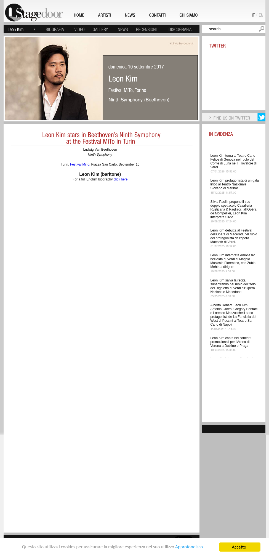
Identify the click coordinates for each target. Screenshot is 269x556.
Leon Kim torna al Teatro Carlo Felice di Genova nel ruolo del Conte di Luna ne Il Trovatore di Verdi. (234, 161)
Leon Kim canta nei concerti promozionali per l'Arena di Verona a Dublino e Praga (231, 342)
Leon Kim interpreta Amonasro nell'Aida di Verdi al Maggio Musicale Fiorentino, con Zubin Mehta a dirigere (233, 261)
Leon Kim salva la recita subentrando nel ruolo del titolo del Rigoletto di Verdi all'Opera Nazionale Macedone (233, 286)
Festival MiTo (79, 164)
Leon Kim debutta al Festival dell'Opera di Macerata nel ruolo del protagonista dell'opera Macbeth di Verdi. (234, 236)
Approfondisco (189, 547)
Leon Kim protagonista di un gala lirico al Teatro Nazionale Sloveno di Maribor (235, 184)
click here (121, 179)
